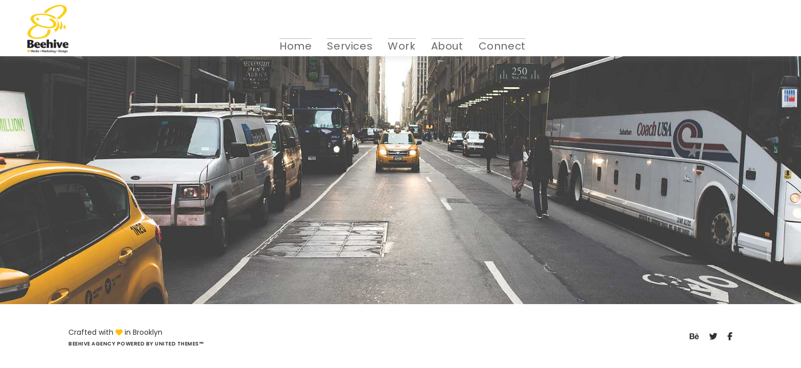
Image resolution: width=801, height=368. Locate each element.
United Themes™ (179, 344)
